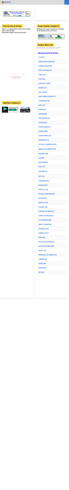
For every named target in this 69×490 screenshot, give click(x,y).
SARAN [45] (41, 237)
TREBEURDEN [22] (43, 181)
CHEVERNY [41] (42, 171)
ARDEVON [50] (42, 198)
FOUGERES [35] (42, 122)
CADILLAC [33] (42, 92)
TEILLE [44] (41, 79)
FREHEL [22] (41, 75)
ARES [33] (41, 272)
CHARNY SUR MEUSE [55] (45, 216)
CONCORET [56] (42, 207)
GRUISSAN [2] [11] (43, 140)
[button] (66, 2)
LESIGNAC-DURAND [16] (45, 66)
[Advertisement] (16, 90)
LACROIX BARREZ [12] (44, 136)
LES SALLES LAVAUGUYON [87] (47, 144)
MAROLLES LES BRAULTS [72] (47, 149)
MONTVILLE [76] (43, 189)
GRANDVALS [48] (43, 153)
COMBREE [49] (42, 259)
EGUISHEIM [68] (42, 162)
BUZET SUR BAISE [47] (44, 70)
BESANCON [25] (42, 185)
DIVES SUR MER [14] (44, 127)
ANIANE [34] (41, 109)
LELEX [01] (41, 57)
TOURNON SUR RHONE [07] (46, 211)
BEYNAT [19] (42, 250)
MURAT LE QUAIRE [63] (44, 224)
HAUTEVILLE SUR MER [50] (46, 242)
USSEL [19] (41, 105)
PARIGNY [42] (42, 268)
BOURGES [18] (42, 88)
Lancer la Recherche (16, 77)
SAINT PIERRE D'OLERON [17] (46, 96)
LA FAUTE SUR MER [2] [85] (46, 246)
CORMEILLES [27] (43, 233)
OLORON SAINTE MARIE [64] (46, 62)
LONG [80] (41, 158)
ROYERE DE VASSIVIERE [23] (46, 194)
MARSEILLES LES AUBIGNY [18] (47, 255)
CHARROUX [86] (42, 131)
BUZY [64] (41, 176)
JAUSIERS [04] (42, 114)
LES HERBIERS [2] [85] (44, 220)
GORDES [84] (42, 263)
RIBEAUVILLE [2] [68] (44, 83)
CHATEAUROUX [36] (44, 101)
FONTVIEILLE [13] (43, 229)
